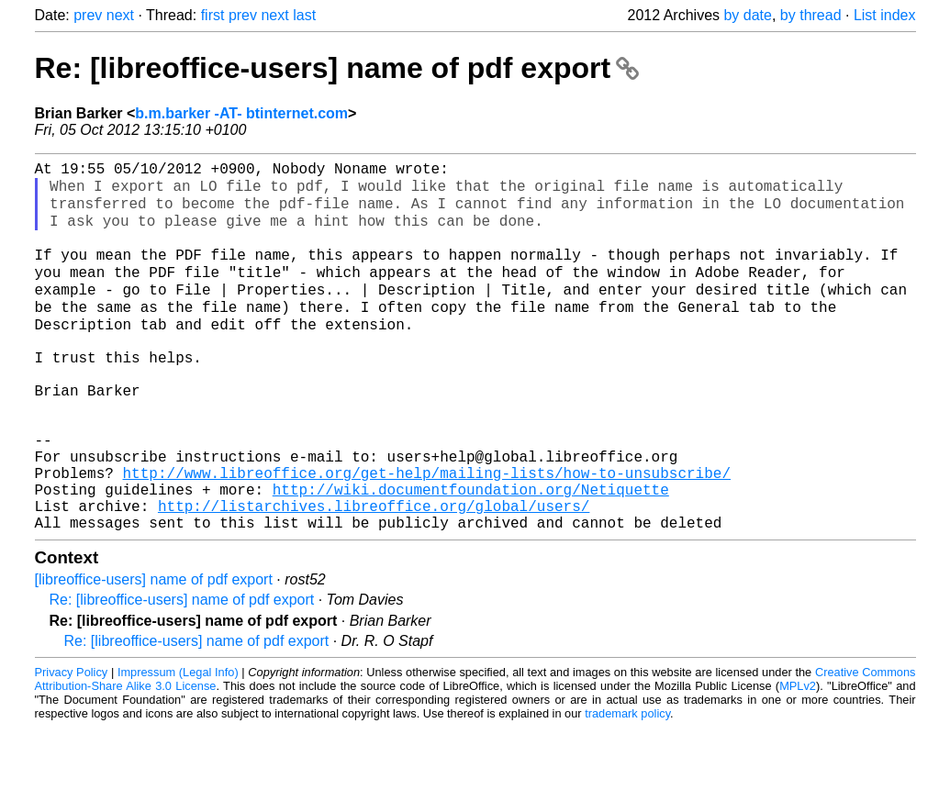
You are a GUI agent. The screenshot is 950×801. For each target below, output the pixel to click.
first (213, 15)
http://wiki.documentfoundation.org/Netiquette (471, 555)
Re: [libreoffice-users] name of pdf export (337, 67)
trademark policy (627, 787)
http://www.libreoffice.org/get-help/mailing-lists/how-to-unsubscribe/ (427, 535)
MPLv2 (797, 759)
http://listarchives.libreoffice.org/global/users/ (373, 575)
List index (885, 15)
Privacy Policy (71, 745)
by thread (811, 15)
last (304, 15)
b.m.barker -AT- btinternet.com (241, 113)
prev (87, 15)
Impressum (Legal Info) (178, 745)
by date (747, 15)
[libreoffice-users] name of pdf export (154, 653)
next (120, 15)
